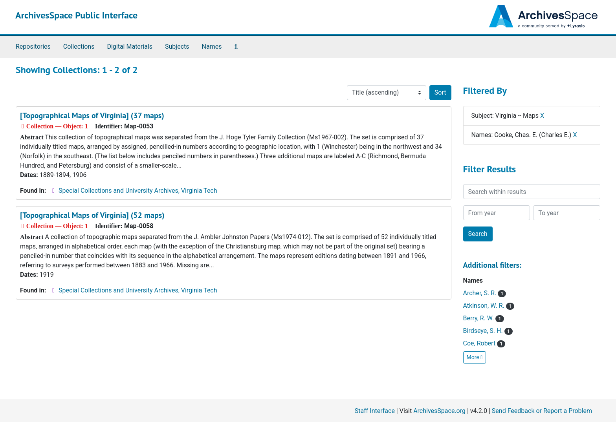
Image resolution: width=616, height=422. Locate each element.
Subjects (177, 46)
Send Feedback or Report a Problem (542, 411)
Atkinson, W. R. (488, 305)
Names (212, 46)
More (475, 357)
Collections (79, 46)
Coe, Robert (484, 343)
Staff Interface (375, 411)
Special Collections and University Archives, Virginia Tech (138, 190)
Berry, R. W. (483, 318)
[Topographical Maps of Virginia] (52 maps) (92, 215)
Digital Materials (129, 46)
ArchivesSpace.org (439, 411)
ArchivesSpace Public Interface (76, 15)
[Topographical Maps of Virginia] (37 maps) (92, 115)
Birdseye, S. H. (488, 330)
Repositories (33, 46)
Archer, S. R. (484, 293)
